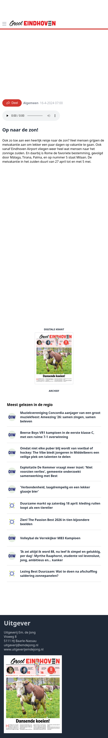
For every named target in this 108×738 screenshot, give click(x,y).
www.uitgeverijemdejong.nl (23, 649)
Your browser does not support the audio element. (31, 115)
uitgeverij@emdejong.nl (21, 645)
